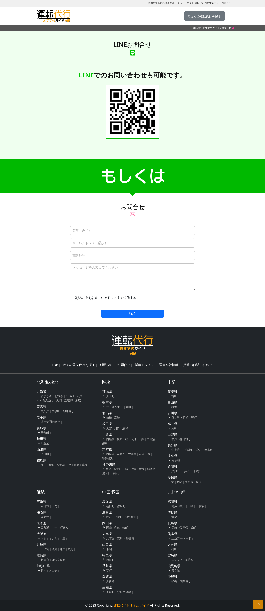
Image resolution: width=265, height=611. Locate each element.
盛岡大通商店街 (50, 422)
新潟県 (172, 391)
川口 (117, 428)
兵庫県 (41, 544)
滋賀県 (41, 512)
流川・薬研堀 (125, 538)
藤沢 (116, 473)
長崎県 (172, 523)
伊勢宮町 (130, 517)
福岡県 (172, 501)
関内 (117, 469)
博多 (174, 506)
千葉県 (107, 434)
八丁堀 (110, 538)
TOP (55, 365)
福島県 (41, 460)
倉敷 (117, 527)
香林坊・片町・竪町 (184, 417)
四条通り (46, 527)
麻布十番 (144, 454)
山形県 (41, 449)
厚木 (141, 469)
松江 (109, 517)
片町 (174, 428)
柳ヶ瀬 (175, 460)
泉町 (128, 407)
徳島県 (107, 555)
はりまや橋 (124, 592)
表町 (125, 527)
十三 (62, 538)
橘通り (189, 560)
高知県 (107, 587)
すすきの (46, 396)
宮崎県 (172, 555)
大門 (59, 400)
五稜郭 (68, 400)
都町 (174, 549)
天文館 (175, 570)
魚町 (70, 549)
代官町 (118, 517)
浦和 (125, 428)
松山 (174, 581)
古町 (174, 396)
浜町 (193, 527)
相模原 (151, 469)
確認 (132, 313)
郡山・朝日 (48, 465)
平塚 (133, 469)
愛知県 (172, 477)
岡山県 (107, 523)
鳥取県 (107, 501)
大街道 (110, 581)
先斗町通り (61, 527)
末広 (78, 400)
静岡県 (172, 466)
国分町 (45, 432)
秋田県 (41, 438)
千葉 (141, 439)
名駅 (179, 482)
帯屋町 (110, 592)
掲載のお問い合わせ (197, 365)
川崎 (125, 469)
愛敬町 (175, 517)
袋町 (199, 450)
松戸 (120, 439)
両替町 (186, 471)
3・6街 (70, 396)
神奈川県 (108, 464)
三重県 (41, 501)
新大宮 (45, 560)
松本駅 (208, 450)
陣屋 (85, 465)
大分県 (172, 544)
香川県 (107, 566)
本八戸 (45, 411)
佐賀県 (172, 512)
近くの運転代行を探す (79, 365)
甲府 (174, 439)
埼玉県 (107, 423)
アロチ (53, 570)
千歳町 (197, 471)
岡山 (109, 527)
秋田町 (110, 560)
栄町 (105, 443)
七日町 (45, 454)
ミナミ (53, 538)
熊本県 (172, 534)
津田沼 (151, 439)
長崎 (174, 527)
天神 (190, 506)
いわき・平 (64, 465)
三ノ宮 (45, 549)
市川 (133, 439)
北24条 (58, 396)
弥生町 (121, 506)
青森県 (41, 406)
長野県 (172, 445)
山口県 (107, 544)
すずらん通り (45, 400)
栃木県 (107, 402)
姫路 (54, 549)
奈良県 (41, 555)
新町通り (68, 411)
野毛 (109, 469)
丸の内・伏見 (193, 482)
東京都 (107, 449)
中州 (182, 506)
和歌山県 (43, 566)
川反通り (46, 443)
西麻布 (110, 454)
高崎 (117, 417)
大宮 (109, 428)
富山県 (172, 402)
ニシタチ (177, 560)
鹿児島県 (174, 566)
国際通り (185, 581)
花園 (80, 396)
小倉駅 (200, 506)
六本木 (132, 454)
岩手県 (41, 417)
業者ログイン (144, 365)
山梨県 (172, 434)
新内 (43, 570)
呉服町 (175, 471)
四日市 (45, 506)
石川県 (172, 413)
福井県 (172, 423)
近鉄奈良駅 (59, 560)
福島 (76, 465)
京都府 (41, 523)
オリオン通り (114, 407)
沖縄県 (172, 576)
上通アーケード (181, 538)
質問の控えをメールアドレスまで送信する (105, 297)
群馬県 (107, 413)
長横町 (56, 411)
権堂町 (189, 450)
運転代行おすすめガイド (206, 28)
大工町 (110, 396)
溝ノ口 (106, 473)
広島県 (107, 534)
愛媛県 (107, 576)
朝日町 (110, 506)
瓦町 (109, 570)
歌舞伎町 (108, 458)
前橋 (109, 417)
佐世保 (183, 527)
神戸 (62, 549)
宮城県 (41, 428)
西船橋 (110, 439)
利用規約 (106, 365)
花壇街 (121, 454)
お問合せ (123, 365)
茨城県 (107, 391)
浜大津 (45, 517)
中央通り (177, 450)
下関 (109, 549)
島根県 (107, 512)
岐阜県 (172, 456)
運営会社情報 (168, 365)
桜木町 (175, 407)
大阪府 (41, 534)
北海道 (41, 391)
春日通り (185, 439)
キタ (43, 538)
